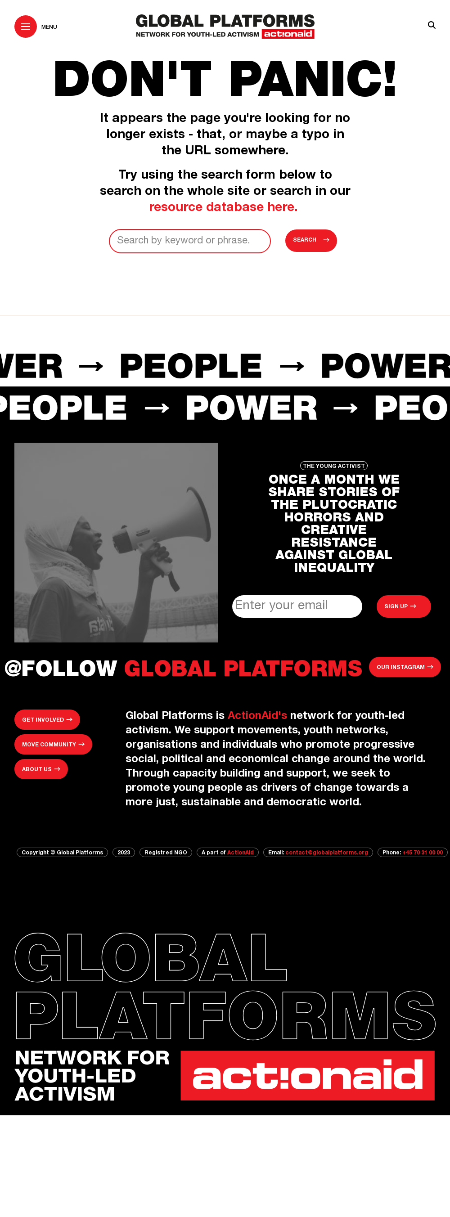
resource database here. (225, 208)
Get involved (43, 720)
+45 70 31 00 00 (422, 853)
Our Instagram (401, 667)
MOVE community (49, 745)
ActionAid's (257, 716)
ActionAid (240, 853)
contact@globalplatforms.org (326, 853)
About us (37, 769)
